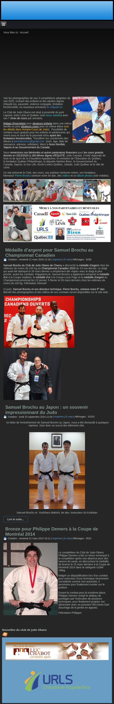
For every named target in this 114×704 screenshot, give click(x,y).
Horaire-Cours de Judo (35, 129)
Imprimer (57, 259)
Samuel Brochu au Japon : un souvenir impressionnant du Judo (46, 410)
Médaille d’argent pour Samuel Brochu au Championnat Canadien (49, 252)
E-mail (67, 259)
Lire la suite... (15, 519)
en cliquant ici (54, 107)
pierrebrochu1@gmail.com (29, 141)
